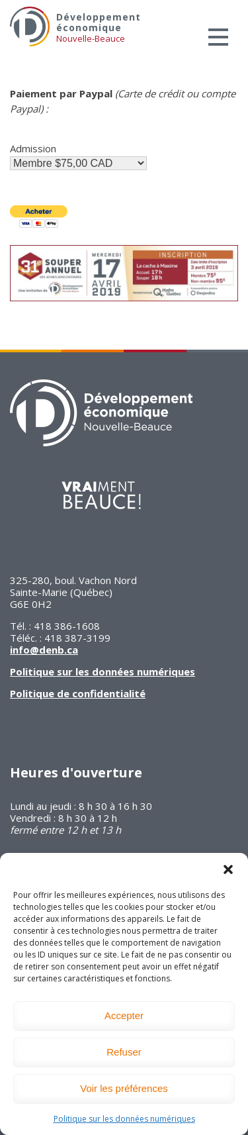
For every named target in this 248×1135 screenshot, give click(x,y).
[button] (228, 869)
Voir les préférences (124, 1088)
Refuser (124, 1052)
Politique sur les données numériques (124, 1118)
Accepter (124, 1015)
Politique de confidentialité (77, 693)
